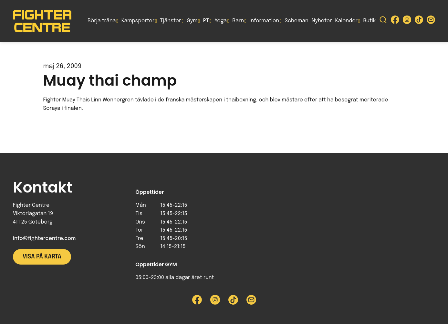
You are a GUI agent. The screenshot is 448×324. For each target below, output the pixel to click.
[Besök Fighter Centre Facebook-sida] (395, 21)
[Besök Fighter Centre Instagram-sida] (407, 21)
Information (264, 21)
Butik (369, 21)
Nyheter (322, 21)
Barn (238, 21)
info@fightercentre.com (44, 238)
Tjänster (170, 21)
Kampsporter (137, 21)
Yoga (220, 21)
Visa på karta (42, 257)
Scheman (296, 21)
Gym (192, 21)
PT (206, 21)
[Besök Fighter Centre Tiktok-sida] (419, 21)
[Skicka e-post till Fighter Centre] (431, 21)
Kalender (346, 21)
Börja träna (102, 21)
